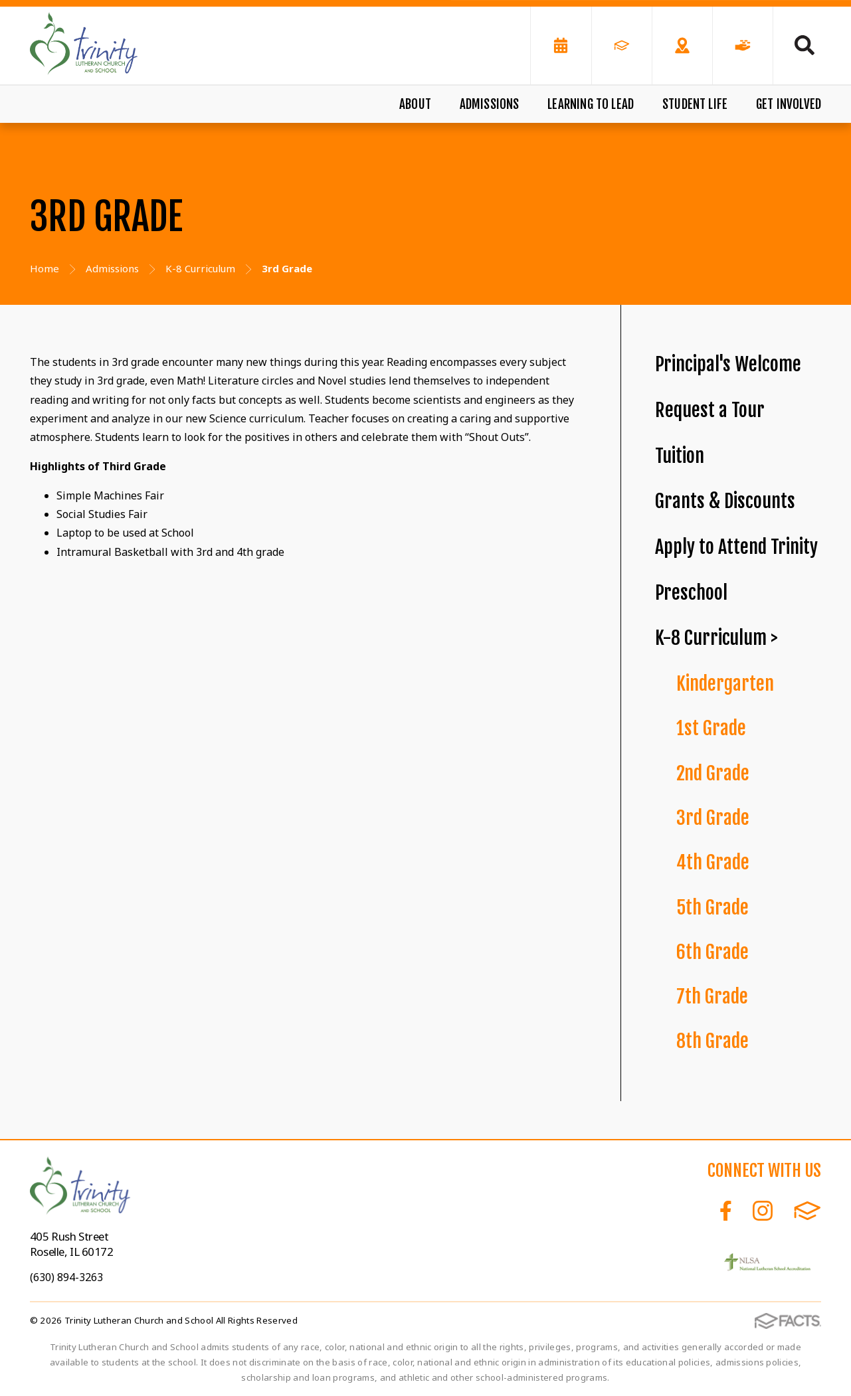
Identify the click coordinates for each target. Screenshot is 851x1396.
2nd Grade (712, 773)
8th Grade (712, 1041)
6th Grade (712, 952)
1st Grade (711, 728)
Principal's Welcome (728, 364)
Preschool (691, 592)
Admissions (490, 104)
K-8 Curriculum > (716, 638)
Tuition (679, 456)
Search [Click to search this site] (804, 45)
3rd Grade (712, 817)
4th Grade (712, 862)
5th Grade (712, 907)
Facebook (725, 1211)
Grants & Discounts (725, 501)
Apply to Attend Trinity (736, 547)
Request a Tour (710, 410)
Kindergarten (725, 683)
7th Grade (712, 996)
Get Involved (788, 104)
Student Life (694, 104)
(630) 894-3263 (66, 1277)
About (415, 104)
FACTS (807, 1211)
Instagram (763, 1211)
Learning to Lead (590, 104)
